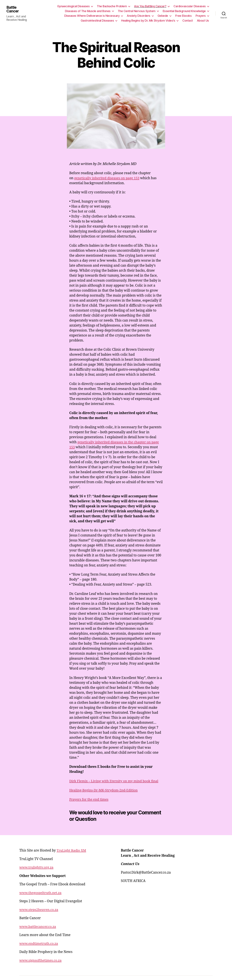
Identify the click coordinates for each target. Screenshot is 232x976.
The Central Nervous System (136, 11)
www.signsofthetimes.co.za (41, 960)
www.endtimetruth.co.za (39, 943)
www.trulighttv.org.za (36, 867)
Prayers (201, 15)
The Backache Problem (112, 6)
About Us (203, 20)
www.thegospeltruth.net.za (41, 893)
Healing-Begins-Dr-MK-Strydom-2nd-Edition (104, 790)
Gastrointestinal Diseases (97, 20)
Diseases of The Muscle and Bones (88, 11)
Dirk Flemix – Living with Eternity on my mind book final (115, 781)
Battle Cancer (12, 9)
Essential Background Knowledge (184, 11)
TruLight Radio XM (72, 850)
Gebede (163, 15)
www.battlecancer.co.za (38, 926)
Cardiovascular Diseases (190, 6)
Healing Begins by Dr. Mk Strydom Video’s (148, 20)
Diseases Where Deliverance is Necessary (92, 15)
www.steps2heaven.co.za (39, 910)
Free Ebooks (183, 15)
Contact (187, 20)
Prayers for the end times (89, 799)
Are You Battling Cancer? (150, 6)
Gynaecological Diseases (73, 6)
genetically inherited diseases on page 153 (107, 178)
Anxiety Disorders (138, 15)
